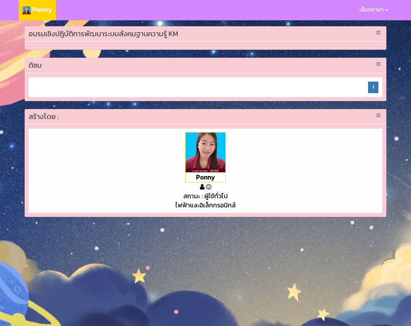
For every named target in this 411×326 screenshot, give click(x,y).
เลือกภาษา (373, 10)
